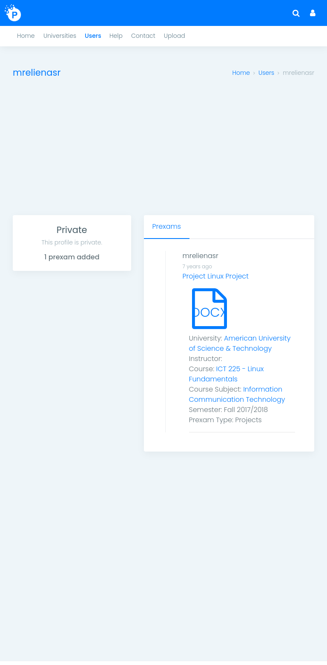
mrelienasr (200, 256)
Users (266, 72)
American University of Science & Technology (240, 343)
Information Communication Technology (237, 394)
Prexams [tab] (166, 226)
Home (241, 72)
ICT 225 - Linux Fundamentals (226, 374)
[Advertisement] (163, 151)
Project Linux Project (216, 276)
